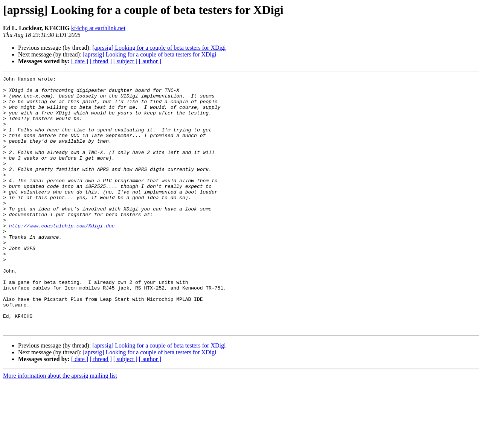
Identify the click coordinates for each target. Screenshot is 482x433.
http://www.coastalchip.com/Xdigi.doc (62, 256)
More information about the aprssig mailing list (60, 426)
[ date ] (79, 61)
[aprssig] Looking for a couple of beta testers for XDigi (159, 47)
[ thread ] (101, 61)
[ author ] (150, 61)
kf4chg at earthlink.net (98, 28)
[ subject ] (125, 61)
